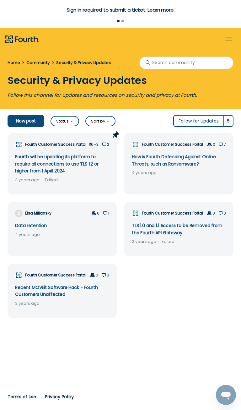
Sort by (100, 121)
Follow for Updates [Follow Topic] (199, 121)
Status (64, 121)
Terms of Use (22, 397)
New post (26, 121)
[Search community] (186, 63)
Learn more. (160, 10)
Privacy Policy (59, 397)
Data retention (31, 225)
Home (14, 63)
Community (38, 63)
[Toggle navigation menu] (229, 39)
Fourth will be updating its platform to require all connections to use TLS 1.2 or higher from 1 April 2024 (57, 164)
